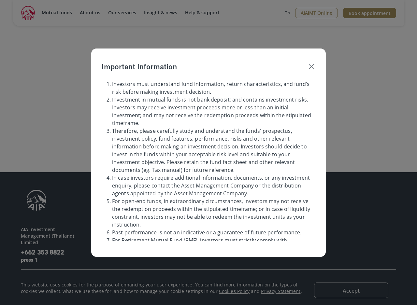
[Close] (311, 66)
